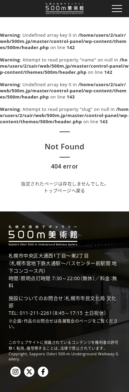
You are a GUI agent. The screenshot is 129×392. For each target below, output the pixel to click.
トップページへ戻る (64, 190)
